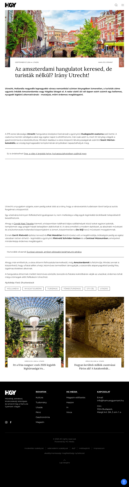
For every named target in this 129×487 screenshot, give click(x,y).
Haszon (70, 402)
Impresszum (99, 448)
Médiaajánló (84, 448)
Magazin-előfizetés (75, 397)
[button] (122, 5)
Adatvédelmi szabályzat (57, 448)
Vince (69, 412)
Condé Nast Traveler (24, 223)
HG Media (70, 441)
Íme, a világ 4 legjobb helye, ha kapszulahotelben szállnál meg (55, 153)
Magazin (40, 422)
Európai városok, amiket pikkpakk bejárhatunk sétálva (54, 252)
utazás (104, 289)
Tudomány (41, 402)
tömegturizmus (72, 289)
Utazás (39, 407)
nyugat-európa (33, 289)
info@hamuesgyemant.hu (110, 400)
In (67, 407)
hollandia (13, 289)
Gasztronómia (43, 417)
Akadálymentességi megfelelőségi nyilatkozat (64, 453)
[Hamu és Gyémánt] (10, 5)
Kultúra (39, 397)
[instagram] (6, 422)
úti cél (90, 289)
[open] (124, 482)
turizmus (52, 289)
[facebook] (10, 422)
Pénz (38, 412)
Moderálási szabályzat (34, 448)
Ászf (73, 448)
